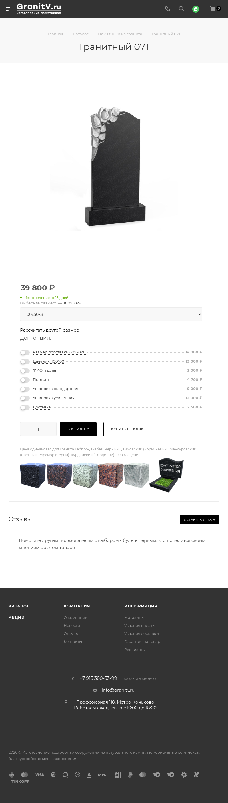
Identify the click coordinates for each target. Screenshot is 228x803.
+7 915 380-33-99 (98, 678)
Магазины (134, 617)
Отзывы (71, 633)
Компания (77, 606)
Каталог (19, 606)
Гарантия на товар (142, 641)
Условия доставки (141, 633)
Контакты (73, 641)
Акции (17, 617)
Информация (141, 606)
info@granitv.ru (118, 690)
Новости (72, 625)
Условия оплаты (139, 625)
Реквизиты (134, 649)
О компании (76, 617)
